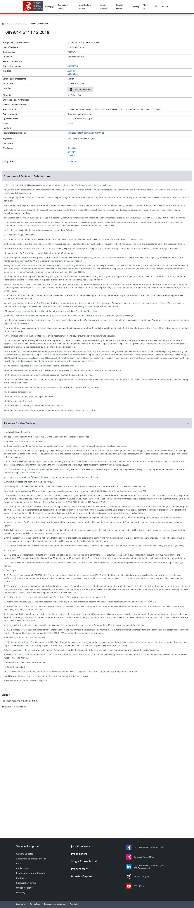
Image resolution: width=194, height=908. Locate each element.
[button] (97, 176)
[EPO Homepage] (33, 6)
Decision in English (80, 89)
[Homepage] (3, 24)
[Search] (156, 6)
